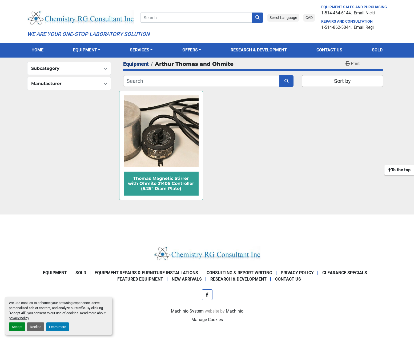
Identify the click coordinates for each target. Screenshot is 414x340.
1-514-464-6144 (336, 12)
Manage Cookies (207, 319)
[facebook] (207, 294)
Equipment (85, 49)
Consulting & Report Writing (239, 272)
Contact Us (329, 49)
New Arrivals (187, 279)
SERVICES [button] (139, 49)
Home (37, 49)
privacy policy (19, 318)
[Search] (196, 18)
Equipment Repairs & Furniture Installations (146, 272)
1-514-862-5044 (336, 27)
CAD (309, 17)
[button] (86, 50)
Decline (35, 327)
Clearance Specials (344, 272)
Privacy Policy (297, 272)
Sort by (342, 81)
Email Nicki (364, 12)
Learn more (57, 327)
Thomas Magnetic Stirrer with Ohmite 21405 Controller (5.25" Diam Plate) (161, 183)
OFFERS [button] (190, 49)
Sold (377, 49)
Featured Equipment (140, 279)
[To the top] (399, 170)
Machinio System (187, 311)
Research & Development (259, 49)
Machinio (234, 311)
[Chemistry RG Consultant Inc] (207, 253)
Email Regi (364, 27)
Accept (17, 327)
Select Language (283, 17)
